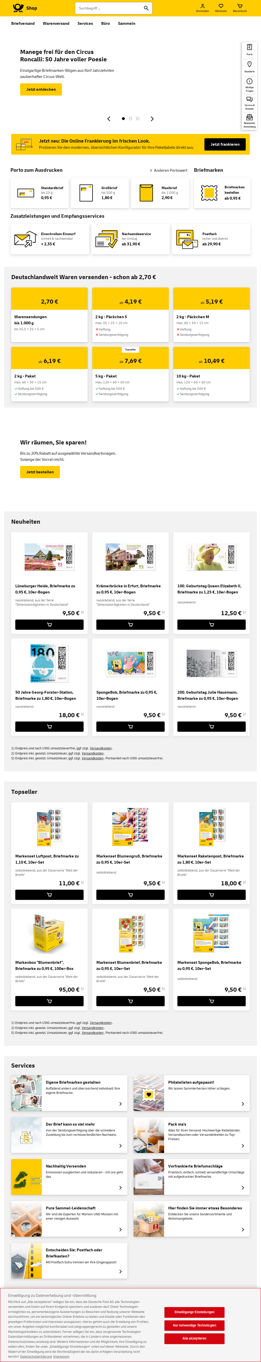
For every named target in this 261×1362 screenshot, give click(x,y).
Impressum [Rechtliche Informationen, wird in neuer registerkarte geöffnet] (61, 1357)
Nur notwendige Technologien (194, 1325)
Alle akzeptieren (194, 1338)
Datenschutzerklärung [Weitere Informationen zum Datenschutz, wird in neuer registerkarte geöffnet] (36, 1357)
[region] (130, 1325)
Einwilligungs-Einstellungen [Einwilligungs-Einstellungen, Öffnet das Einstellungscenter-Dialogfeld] (195, 1312)
